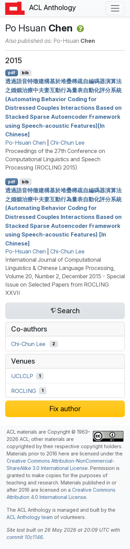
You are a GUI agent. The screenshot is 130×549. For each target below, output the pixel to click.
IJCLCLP (22, 376)
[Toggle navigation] (115, 8)
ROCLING (23, 390)
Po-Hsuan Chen (25, 142)
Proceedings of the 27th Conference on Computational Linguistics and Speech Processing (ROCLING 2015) (55, 159)
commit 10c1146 (25, 537)
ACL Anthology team (30, 517)
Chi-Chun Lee (67, 142)
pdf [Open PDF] (11, 72)
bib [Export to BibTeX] (25, 72)
